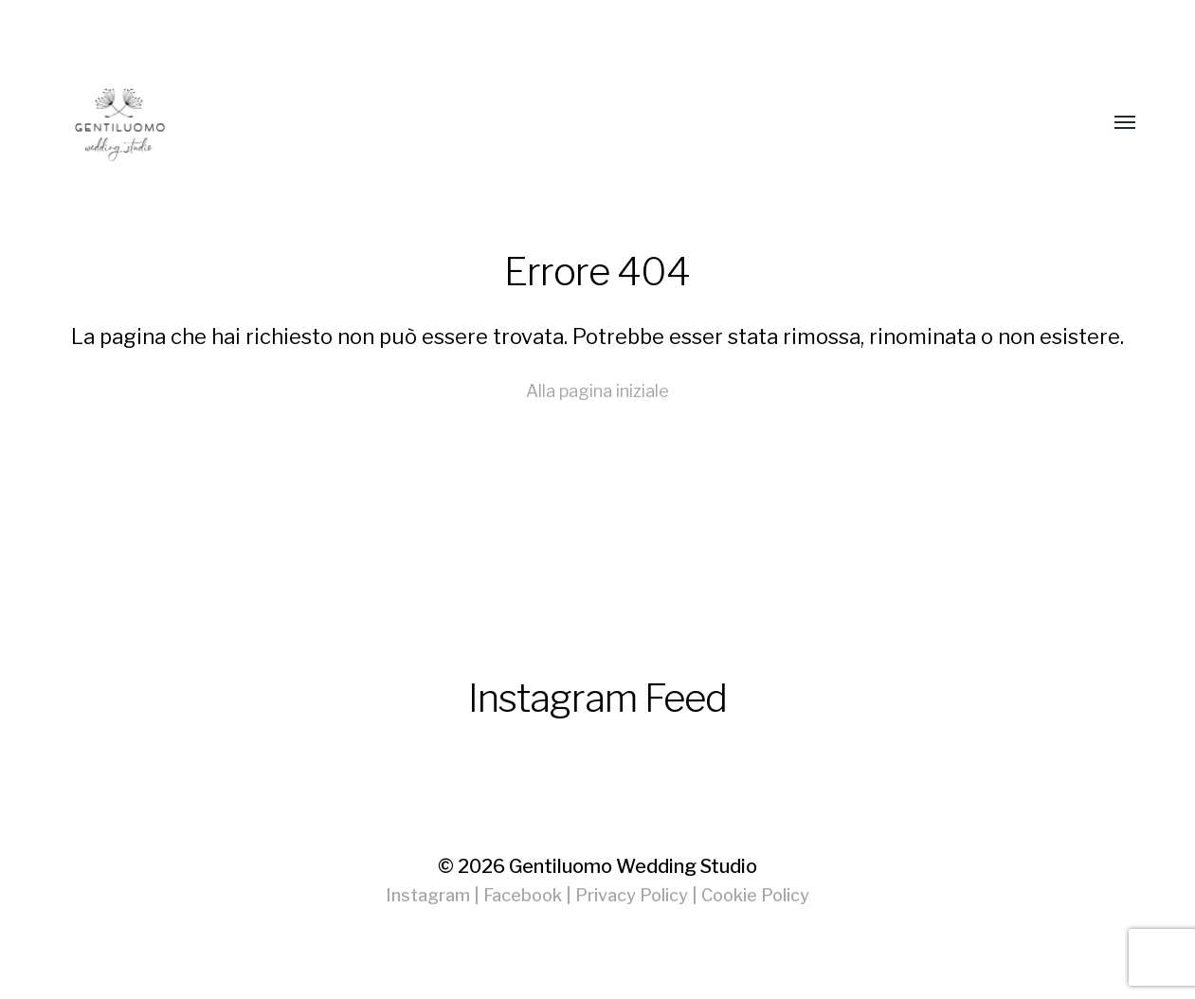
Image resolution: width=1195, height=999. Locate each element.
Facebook (522, 895)
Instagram (428, 895)
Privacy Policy (631, 895)
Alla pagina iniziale (597, 391)
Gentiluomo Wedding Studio (633, 866)
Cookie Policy (755, 895)
